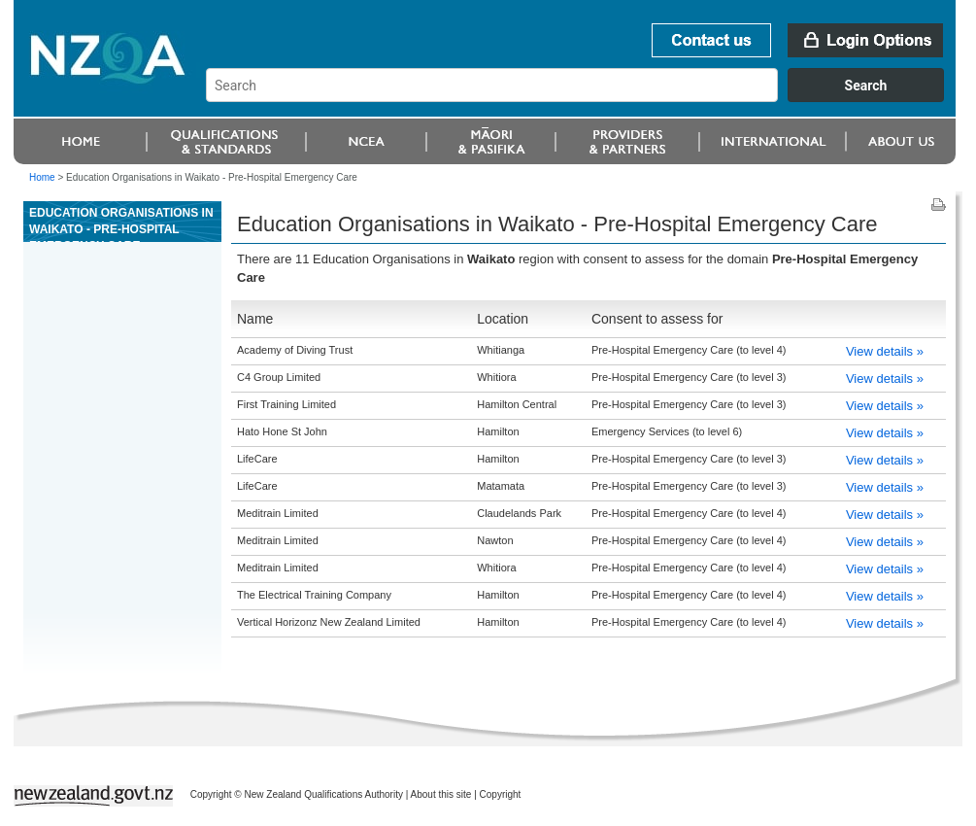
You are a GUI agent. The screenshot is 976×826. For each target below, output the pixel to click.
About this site (441, 794)
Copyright (501, 794)
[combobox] (584, 97)
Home (42, 177)
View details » (885, 351)
